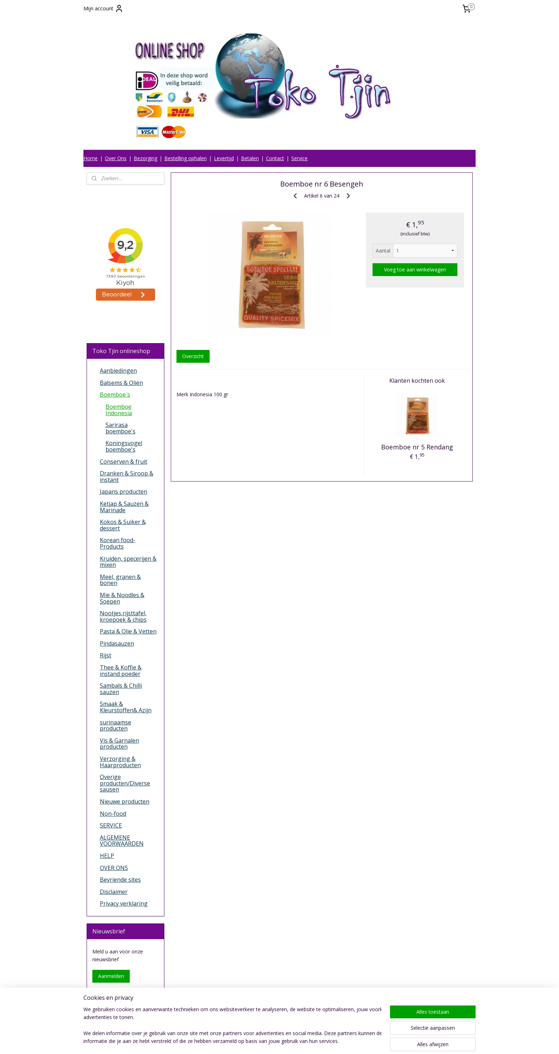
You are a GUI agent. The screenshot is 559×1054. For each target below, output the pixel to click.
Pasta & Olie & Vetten (128, 631)
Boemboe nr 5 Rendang (417, 447)
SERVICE (111, 825)
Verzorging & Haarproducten (120, 762)
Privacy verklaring (124, 903)
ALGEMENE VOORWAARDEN (122, 841)
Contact (275, 158)
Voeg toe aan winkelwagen (415, 269)
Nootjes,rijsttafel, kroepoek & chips (123, 616)
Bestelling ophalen (185, 158)
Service (299, 158)
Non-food (113, 814)
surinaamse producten (115, 725)
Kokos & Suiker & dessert (123, 525)
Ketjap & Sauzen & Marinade (124, 507)
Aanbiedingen (118, 371)
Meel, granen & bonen (120, 580)
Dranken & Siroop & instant (126, 476)
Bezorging (145, 158)
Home (90, 158)
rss (274, 1041)
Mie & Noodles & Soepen (122, 598)
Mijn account (103, 8)
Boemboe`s (115, 394)
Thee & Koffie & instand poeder (121, 670)
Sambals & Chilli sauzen (121, 689)
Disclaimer (114, 892)
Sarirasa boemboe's (120, 428)
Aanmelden (111, 976)
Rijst (105, 655)
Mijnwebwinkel (363, 1041)
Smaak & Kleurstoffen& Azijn (126, 707)
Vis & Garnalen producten (119, 744)
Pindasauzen (117, 643)
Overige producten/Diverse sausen (125, 783)
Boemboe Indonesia (119, 410)
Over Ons (116, 158)
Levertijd (224, 158)
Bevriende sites (120, 880)
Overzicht (193, 356)
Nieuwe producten (124, 801)
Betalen (250, 158)
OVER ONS (114, 868)
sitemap (259, 1041)
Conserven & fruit (123, 461)
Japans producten (123, 491)
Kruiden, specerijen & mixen (128, 562)
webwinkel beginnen (302, 1041)
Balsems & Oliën (121, 383)
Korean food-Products (117, 543)
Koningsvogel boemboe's (124, 446)
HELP (107, 856)
